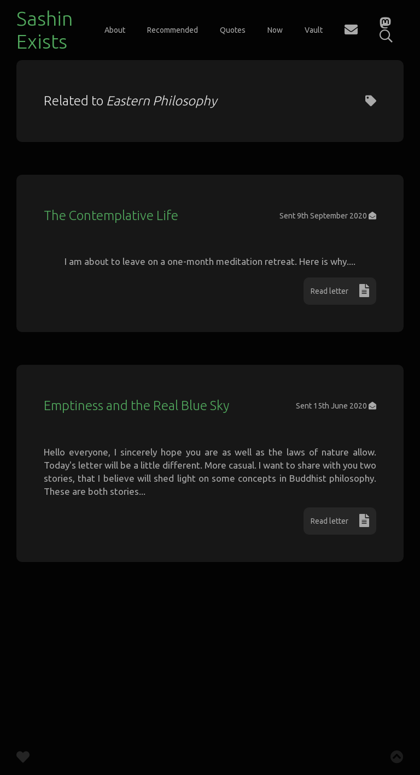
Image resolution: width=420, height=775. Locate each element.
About (114, 30)
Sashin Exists (44, 29)
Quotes (233, 30)
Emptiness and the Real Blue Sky (136, 488)
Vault (314, 30)
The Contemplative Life (111, 215)
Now (275, 30)
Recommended (172, 30)
